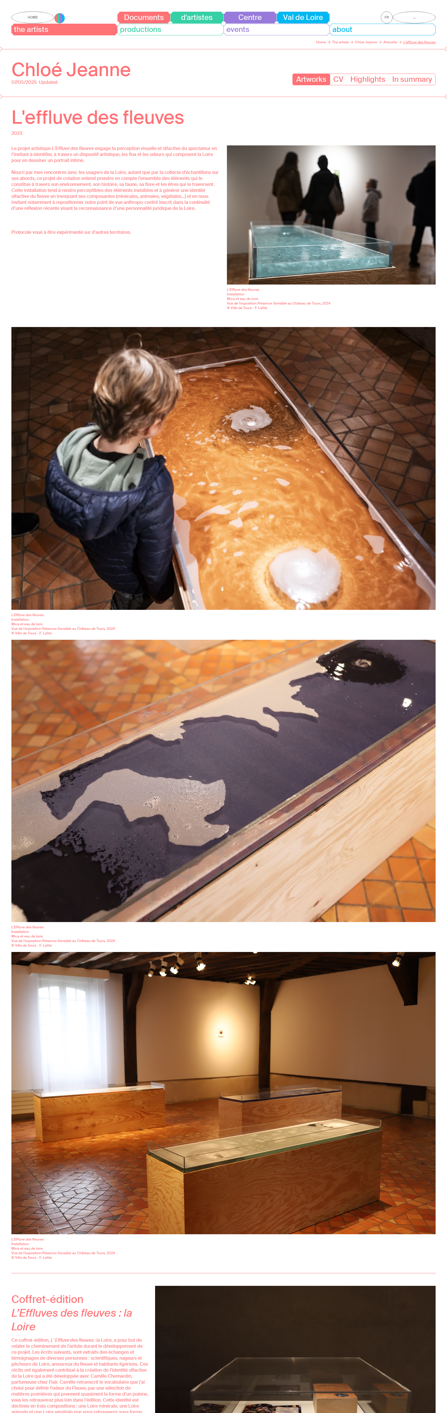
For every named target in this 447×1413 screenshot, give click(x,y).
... (414, 17)
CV (338, 79)
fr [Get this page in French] (387, 17)
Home (33, 17)
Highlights (367, 79)
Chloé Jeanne (71, 70)
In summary (412, 79)
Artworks (311, 79)
